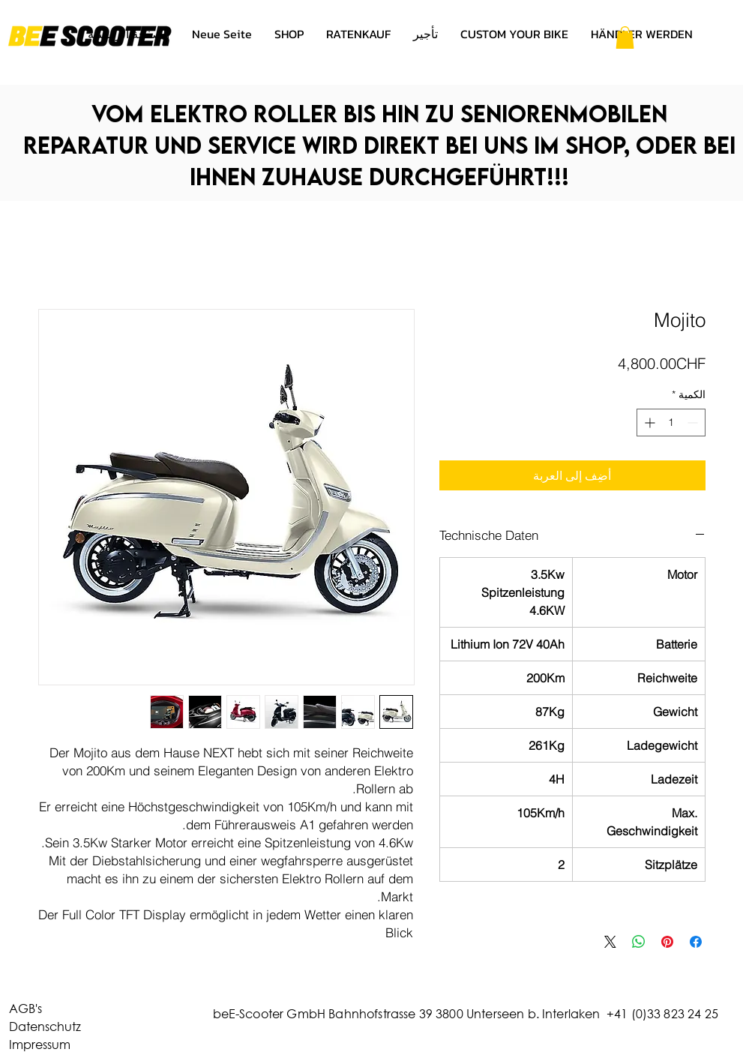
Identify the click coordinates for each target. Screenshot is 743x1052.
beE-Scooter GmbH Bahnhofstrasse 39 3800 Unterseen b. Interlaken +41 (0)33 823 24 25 (465, 1013)
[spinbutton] (671, 422)
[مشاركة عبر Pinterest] (667, 942)
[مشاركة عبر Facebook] (696, 942)
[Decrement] (694, 422)
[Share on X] (610, 942)
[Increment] (648, 422)
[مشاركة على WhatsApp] (639, 942)
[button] (625, 37)
